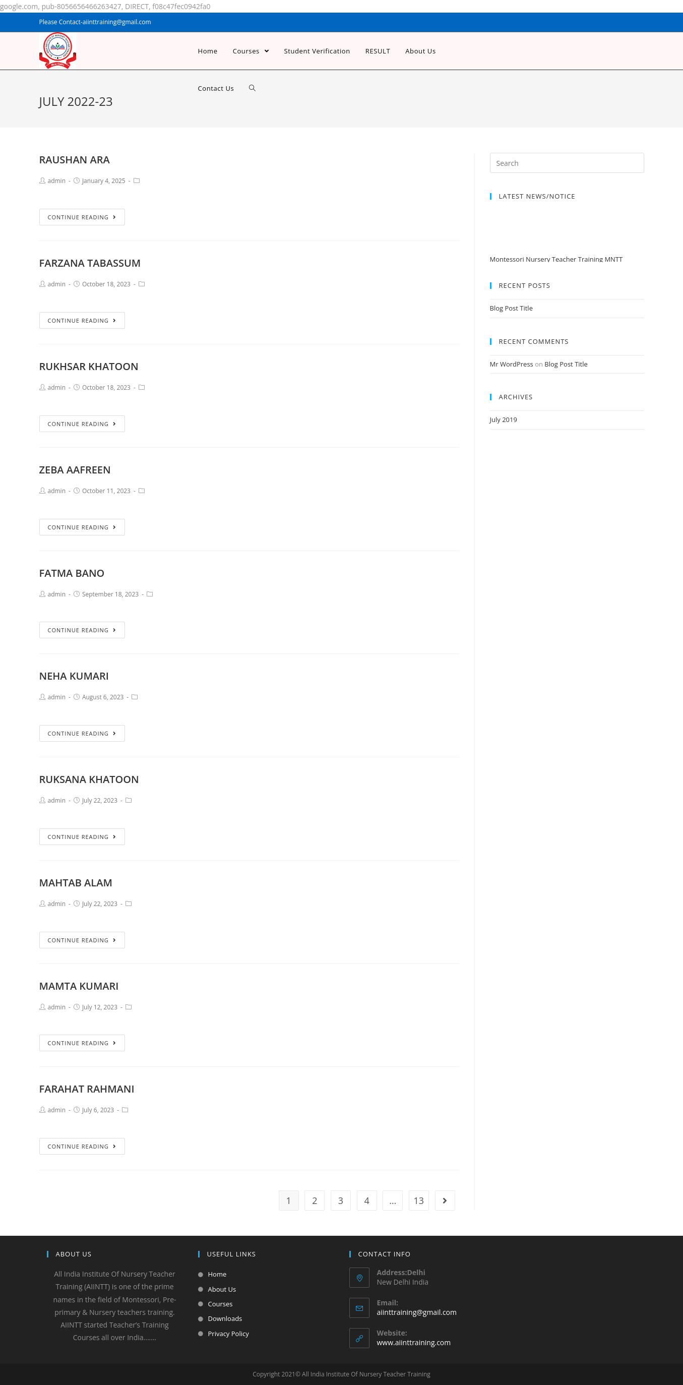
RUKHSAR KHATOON (89, 366)
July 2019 (503, 419)
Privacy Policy (228, 1333)
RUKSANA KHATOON (89, 779)
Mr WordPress (511, 364)
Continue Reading (82, 217)
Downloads (225, 1318)
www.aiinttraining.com (414, 1342)
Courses (220, 1303)
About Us (222, 1289)
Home (217, 1274)
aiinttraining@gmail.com (417, 1312)
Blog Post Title (511, 308)
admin (57, 180)
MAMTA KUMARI (79, 986)
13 (419, 1200)
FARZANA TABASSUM (90, 263)
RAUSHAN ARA (74, 159)
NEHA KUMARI (74, 676)
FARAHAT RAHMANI (87, 1089)
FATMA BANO (72, 573)
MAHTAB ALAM (75, 882)
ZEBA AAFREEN (75, 469)
